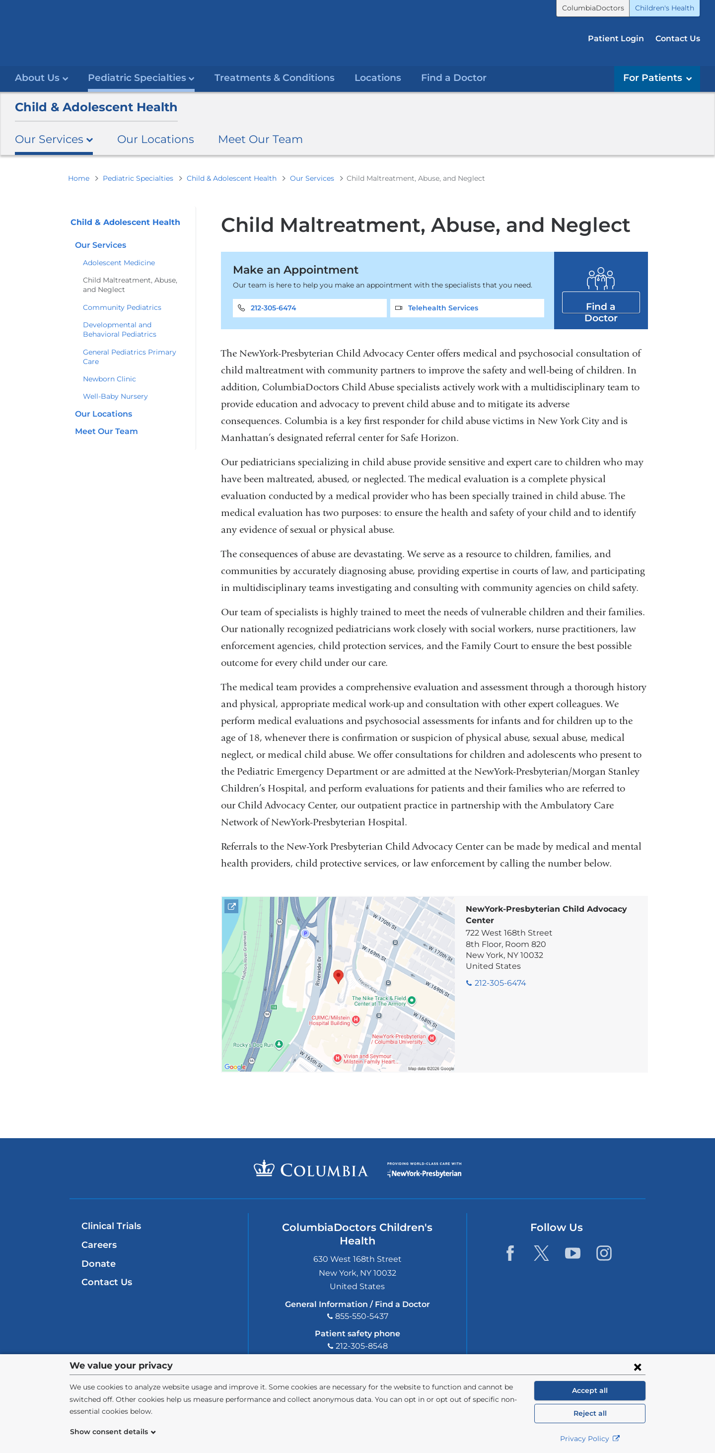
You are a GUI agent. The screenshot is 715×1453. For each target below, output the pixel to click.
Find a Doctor (454, 77)
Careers (99, 1244)
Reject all (590, 1413)
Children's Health (664, 7)
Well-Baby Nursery (115, 396)
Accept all (590, 1390)
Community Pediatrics (122, 306)
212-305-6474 (273, 307)
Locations (378, 77)
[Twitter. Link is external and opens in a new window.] (541, 1252)
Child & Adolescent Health (96, 106)
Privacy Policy (590, 1438)
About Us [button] (41, 77)
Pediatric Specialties (138, 177)
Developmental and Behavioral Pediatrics (119, 329)
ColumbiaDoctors (593, 7)
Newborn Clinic (109, 378)
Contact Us (677, 38)
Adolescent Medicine (119, 262)
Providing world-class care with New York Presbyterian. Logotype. (424, 1173)
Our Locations (155, 139)
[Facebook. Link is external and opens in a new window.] (510, 1252)
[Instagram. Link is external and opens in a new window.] (604, 1252)
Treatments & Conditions (274, 77)
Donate (98, 1263)
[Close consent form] (637, 1367)
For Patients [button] (657, 77)
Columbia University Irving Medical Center (311, 1168)
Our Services (312, 177)
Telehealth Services (443, 307)
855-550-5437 (361, 1316)
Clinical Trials (111, 1226)
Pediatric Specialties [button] (141, 77)
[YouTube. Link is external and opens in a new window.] (573, 1252)
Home (78, 177)
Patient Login (616, 38)
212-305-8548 (362, 1345)
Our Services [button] (54, 139)
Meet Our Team (260, 139)
